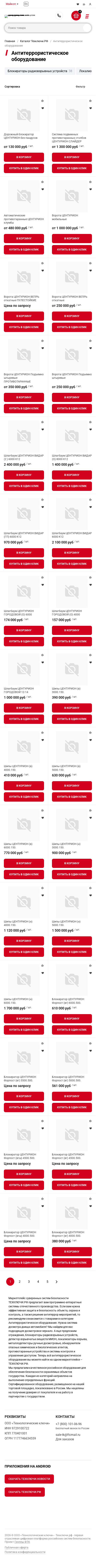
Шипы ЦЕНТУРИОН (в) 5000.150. (66, 768)
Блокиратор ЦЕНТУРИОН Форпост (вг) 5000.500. (68, 1078)
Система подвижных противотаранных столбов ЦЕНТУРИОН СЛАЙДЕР (69, 138)
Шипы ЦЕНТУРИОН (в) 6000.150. (18, 845)
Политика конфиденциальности (25, 1552)
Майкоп (11, 3)
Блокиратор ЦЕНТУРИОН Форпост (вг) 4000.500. (68, 1234)
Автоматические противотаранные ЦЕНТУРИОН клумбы (24, 219)
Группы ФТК (22, 1541)
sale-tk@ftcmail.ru (68, 1435)
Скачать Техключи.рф (24, 1491)
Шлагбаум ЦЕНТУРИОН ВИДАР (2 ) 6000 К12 (24, 457)
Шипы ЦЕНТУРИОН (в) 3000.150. (66, 690)
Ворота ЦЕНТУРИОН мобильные (65, 217)
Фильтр (80, 86)
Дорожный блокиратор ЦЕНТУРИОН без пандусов (20, 136)
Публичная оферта (16, 1547)
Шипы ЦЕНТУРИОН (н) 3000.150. (66, 845)
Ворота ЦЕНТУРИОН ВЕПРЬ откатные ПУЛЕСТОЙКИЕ (21, 298)
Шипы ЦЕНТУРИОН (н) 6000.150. (18, 1001)
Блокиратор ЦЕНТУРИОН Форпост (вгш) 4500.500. (20, 1156)
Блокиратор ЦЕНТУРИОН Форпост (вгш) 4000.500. (20, 1234)
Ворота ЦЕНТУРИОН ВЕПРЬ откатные (69, 298)
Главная (10, 41)
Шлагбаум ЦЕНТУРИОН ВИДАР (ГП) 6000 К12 (24, 535)
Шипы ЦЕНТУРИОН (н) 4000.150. (18, 923)
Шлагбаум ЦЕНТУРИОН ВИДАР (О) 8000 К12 (72, 457)
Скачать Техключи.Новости (29, 1478)
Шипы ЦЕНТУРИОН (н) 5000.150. (66, 923)
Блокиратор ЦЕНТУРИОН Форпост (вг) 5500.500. (20, 1078)
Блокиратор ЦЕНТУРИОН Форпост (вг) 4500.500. (68, 1156)
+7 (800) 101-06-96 (59, 15)
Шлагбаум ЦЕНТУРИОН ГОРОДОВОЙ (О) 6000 (19, 612)
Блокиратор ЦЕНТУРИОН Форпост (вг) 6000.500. (68, 1001)
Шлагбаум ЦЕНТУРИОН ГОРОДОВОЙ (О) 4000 (67, 612)
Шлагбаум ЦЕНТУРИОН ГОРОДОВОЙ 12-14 (19, 690)
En (26, 3)
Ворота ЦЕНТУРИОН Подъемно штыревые (72, 376)
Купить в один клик (24, 168)
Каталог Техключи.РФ (34, 41)
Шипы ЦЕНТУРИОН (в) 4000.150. (18, 768)
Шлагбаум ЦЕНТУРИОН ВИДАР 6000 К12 (72, 535)
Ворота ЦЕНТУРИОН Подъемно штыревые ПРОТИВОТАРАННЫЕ (24, 378)
